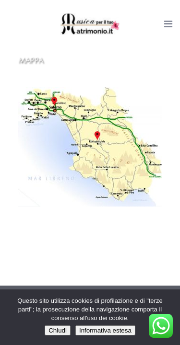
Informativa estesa (105, 330)
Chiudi (57, 330)
